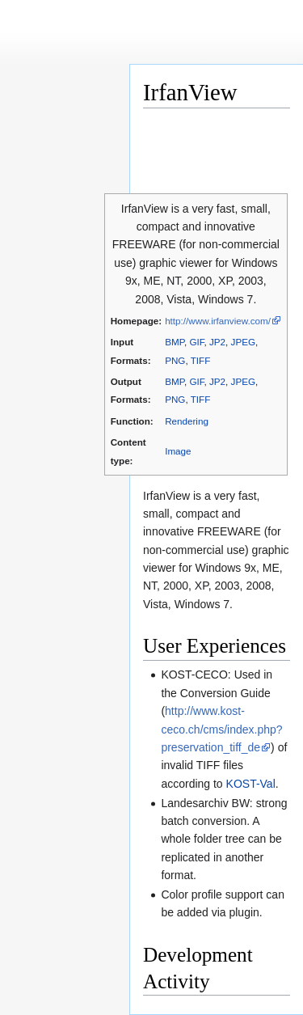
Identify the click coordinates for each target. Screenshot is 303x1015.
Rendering (186, 421)
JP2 (217, 341)
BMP (174, 341)
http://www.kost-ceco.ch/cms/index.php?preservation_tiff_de (221, 729)
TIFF (201, 360)
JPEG (243, 341)
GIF (196, 341)
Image (178, 451)
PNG (175, 360)
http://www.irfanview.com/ (218, 320)
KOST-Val (251, 783)
